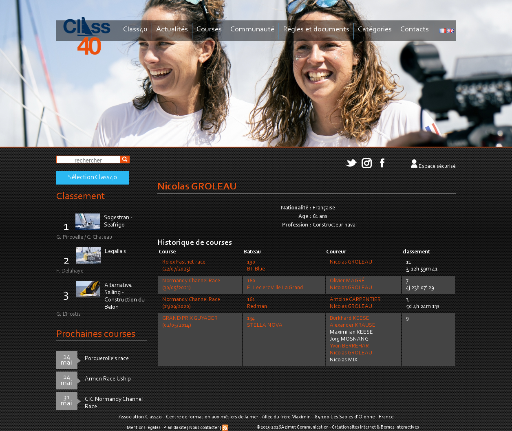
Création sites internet (354, 427)
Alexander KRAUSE (352, 325)
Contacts (414, 29)
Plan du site (174, 427)
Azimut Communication (305, 427)
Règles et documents (316, 29)
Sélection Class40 (92, 177)
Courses (209, 29)
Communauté (252, 29)
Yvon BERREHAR (349, 346)
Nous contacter (204, 427)
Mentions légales (144, 427)
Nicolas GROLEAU (351, 262)
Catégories (375, 29)
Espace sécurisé (437, 166)
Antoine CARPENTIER (355, 300)
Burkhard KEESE (349, 318)
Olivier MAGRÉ (347, 281)
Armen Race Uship (108, 379)
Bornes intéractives (400, 427)
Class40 (135, 29)
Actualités (172, 29)
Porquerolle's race (107, 359)
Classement (80, 196)
